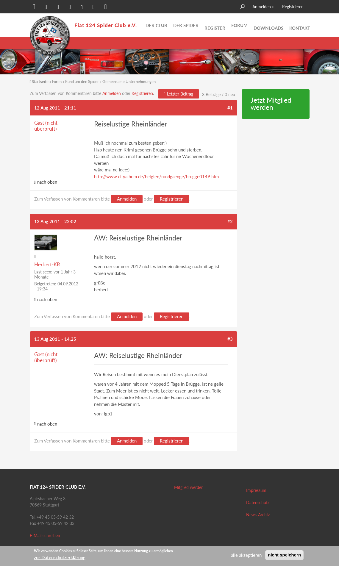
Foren (57, 81)
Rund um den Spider (82, 81)
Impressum (256, 490)
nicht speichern (284, 554)
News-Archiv (258, 514)
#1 (230, 107)
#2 (230, 221)
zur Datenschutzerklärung (59, 557)
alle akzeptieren (246, 555)
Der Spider (186, 25)
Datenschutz (257, 502)
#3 (230, 339)
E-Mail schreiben (45, 535)
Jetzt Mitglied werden (271, 104)
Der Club (156, 25)
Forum (239, 25)
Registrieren (293, 6)
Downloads (268, 25)
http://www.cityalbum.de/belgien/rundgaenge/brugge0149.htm (156, 176)
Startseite (40, 81)
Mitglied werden (189, 487)
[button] (34, 7)
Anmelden (261, 6)
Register (214, 25)
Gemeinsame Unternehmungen (129, 81)
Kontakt (299, 25)
